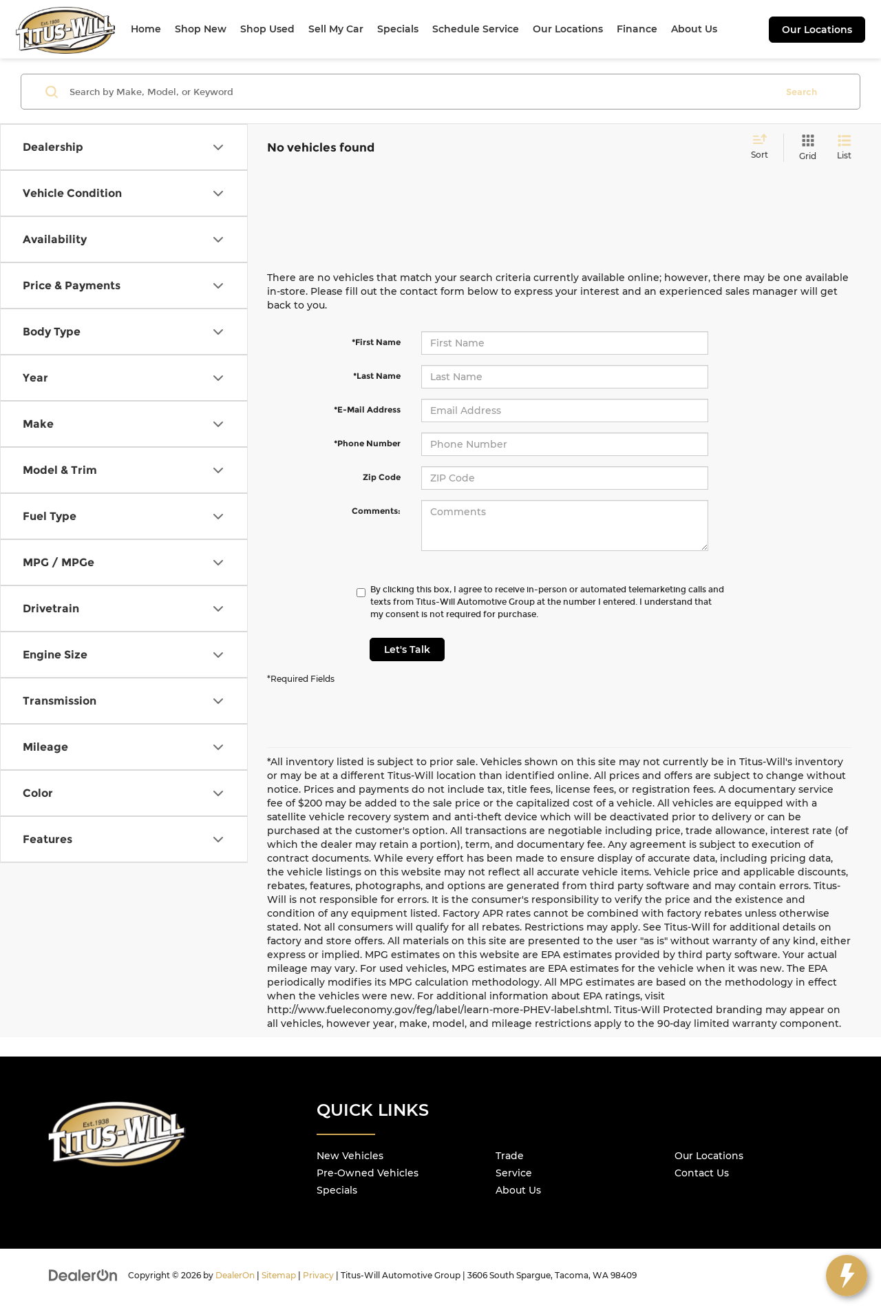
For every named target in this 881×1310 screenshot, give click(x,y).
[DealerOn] (83, 1275)
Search (801, 91)
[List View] (844, 148)
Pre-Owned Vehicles (367, 1173)
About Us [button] (694, 29)
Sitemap (279, 1275)
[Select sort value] (763, 147)
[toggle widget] (846, 1275)
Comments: (376, 511)
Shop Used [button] (267, 29)
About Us (518, 1190)
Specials (337, 1190)
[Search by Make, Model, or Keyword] (421, 91)
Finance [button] (637, 29)
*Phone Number (367, 443)
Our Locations (817, 29)
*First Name (376, 342)
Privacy (318, 1275)
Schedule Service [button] (475, 29)
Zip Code (382, 477)
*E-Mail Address (367, 409)
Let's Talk (407, 649)
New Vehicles (350, 1156)
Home (146, 29)
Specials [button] (397, 29)
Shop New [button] (200, 29)
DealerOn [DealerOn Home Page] (235, 1275)
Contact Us (702, 1173)
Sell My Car (335, 29)
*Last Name (377, 376)
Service (514, 1173)
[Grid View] (805, 148)
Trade (510, 1156)
